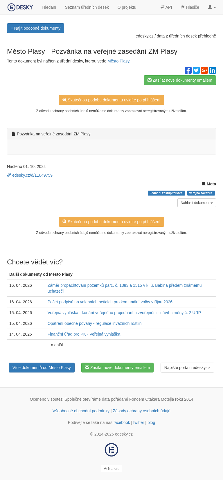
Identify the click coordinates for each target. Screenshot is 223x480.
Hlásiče (190, 7)
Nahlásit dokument (197, 203)
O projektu (127, 7)
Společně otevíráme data (87, 399)
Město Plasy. (118, 61)
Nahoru (112, 469)
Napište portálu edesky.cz (187, 367)
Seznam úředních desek (87, 7)
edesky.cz (144, 36)
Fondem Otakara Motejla (151, 399)
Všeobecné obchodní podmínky (81, 411)
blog (151, 422)
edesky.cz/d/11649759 (30, 175)
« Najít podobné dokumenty (35, 28)
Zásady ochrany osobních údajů (141, 411)
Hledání (49, 7)
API (166, 7)
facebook (122, 422)
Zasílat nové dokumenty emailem (180, 80)
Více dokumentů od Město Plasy (41, 367)
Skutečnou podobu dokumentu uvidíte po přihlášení (111, 100)
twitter (138, 422)
